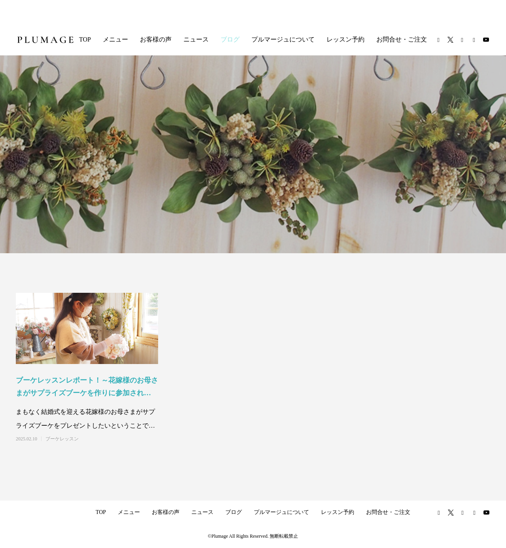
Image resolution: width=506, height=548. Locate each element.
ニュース (196, 39)
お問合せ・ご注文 (401, 39)
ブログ (230, 39)
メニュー (115, 39)
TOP (85, 39)
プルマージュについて (283, 39)
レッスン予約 (345, 39)
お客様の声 (156, 39)
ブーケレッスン (62, 438)
